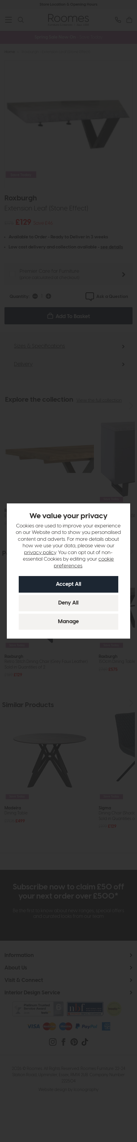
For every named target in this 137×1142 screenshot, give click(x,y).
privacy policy (40, 552)
